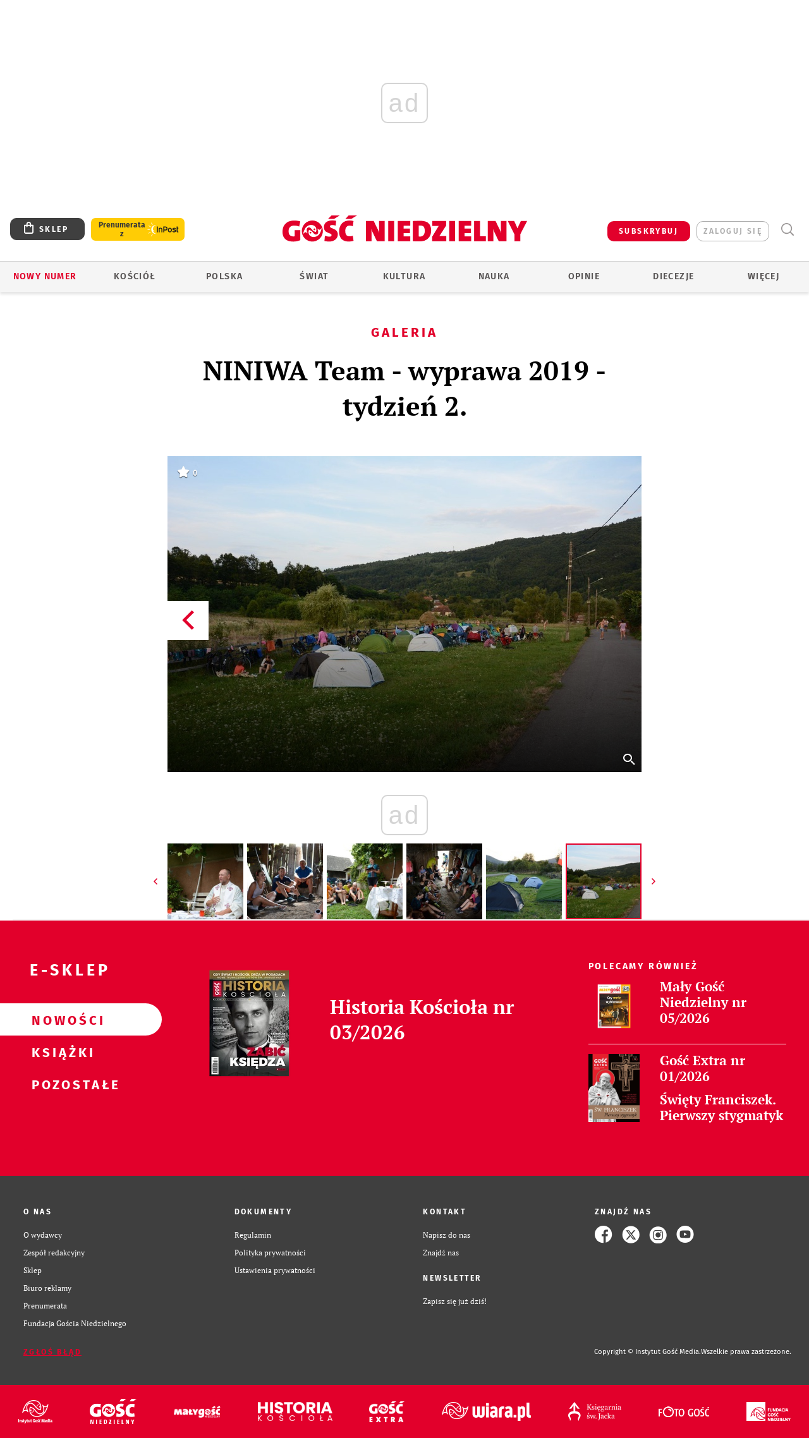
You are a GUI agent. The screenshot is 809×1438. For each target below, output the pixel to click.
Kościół (135, 276)
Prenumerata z (122, 229)
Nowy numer (45, 276)
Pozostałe (61, 1084)
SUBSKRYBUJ (648, 231)
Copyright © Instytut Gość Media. (647, 1352)
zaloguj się (732, 231)
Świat (314, 276)
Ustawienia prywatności (274, 1270)
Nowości (61, 1020)
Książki (61, 1052)
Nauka (494, 276)
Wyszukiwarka (787, 229)
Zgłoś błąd (52, 1352)
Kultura (404, 276)
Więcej (763, 276)
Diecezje (673, 276)
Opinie (584, 276)
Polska (224, 276)
